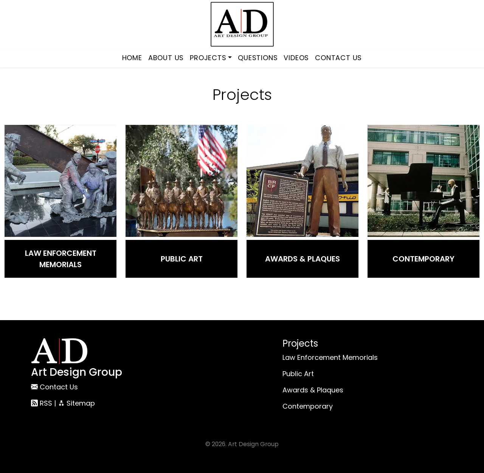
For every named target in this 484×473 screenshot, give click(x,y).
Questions (258, 57)
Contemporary (423, 259)
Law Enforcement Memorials (60, 259)
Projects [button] (208, 57)
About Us (166, 57)
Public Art (182, 259)
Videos (296, 57)
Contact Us (338, 57)
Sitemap (76, 403)
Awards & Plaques (302, 259)
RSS (41, 403)
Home (132, 57)
